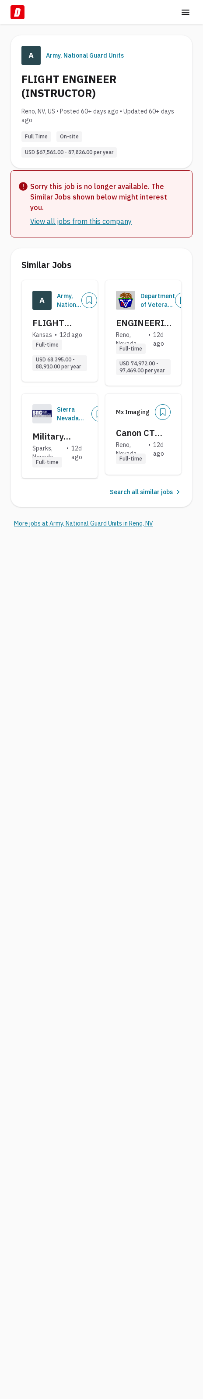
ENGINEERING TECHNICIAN (146, 323)
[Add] (89, 300)
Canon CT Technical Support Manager (135, 433)
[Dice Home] (17, 12)
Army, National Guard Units (85, 55)
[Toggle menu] (185, 12)
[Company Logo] (42, 300)
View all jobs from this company (81, 221)
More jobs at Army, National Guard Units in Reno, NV (83, 523)
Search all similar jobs (146, 492)
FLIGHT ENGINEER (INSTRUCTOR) (63, 323)
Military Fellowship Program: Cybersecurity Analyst (60, 436)
